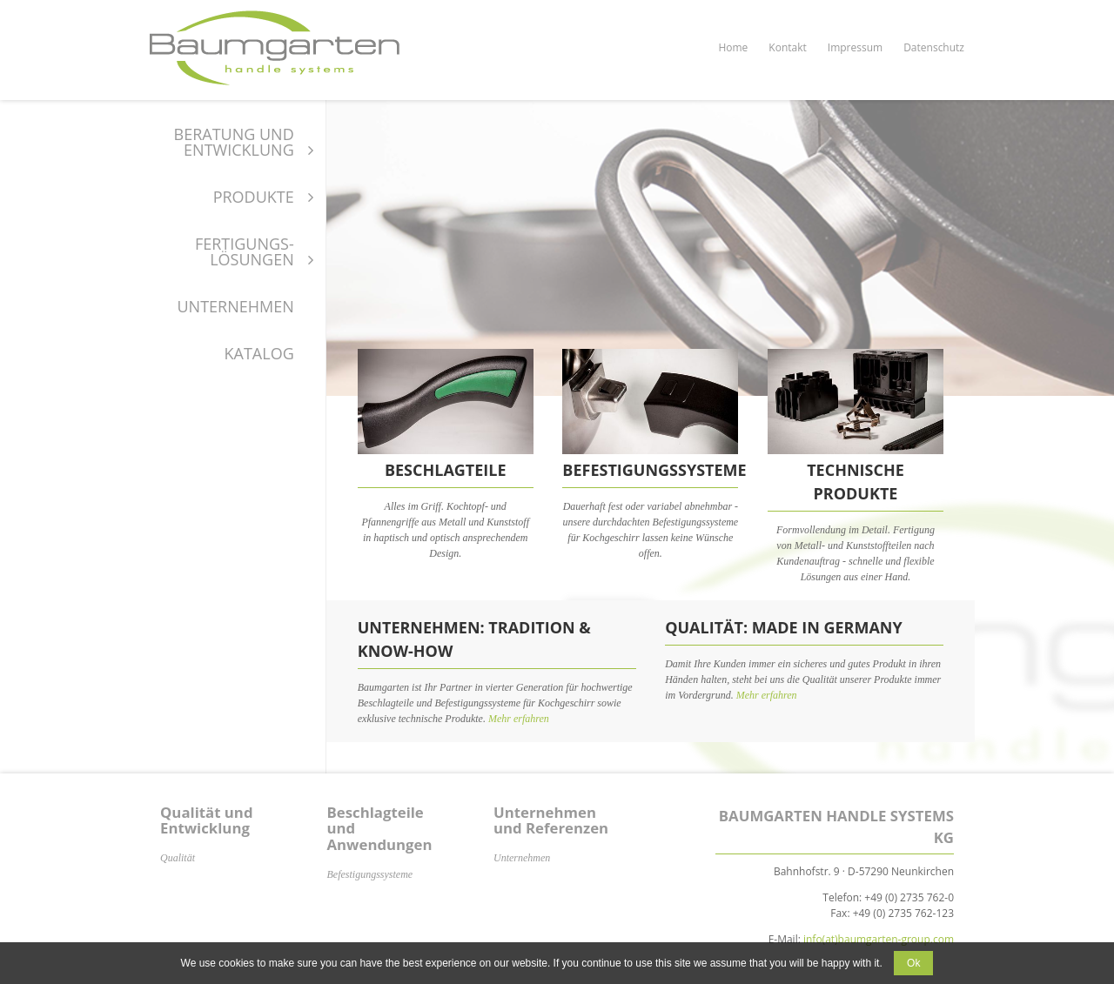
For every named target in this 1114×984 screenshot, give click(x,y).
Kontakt (787, 47)
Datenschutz (933, 47)
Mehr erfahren (518, 719)
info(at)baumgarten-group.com (878, 939)
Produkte (253, 196)
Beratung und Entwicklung (234, 142)
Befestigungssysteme (370, 874)
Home (733, 47)
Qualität (177, 858)
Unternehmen (235, 306)
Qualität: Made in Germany (784, 627)
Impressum (855, 47)
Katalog (259, 353)
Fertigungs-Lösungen (244, 251)
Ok (913, 963)
